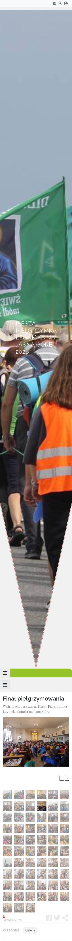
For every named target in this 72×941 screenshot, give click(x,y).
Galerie (30, 930)
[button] (65, 918)
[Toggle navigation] (5, 673)
